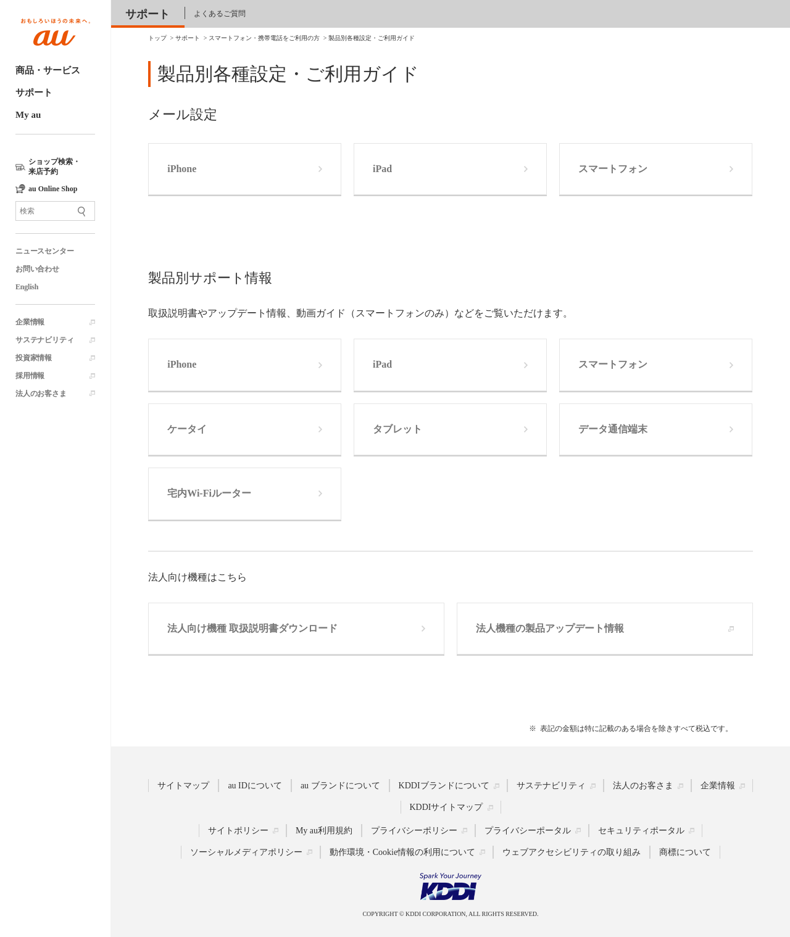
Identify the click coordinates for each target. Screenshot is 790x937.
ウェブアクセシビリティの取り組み (571, 852)
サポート (33, 92)
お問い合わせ (37, 269)
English (26, 287)
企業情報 (29, 322)
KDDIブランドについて (444, 785)
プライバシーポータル (527, 830)
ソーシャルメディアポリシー (246, 852)
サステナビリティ (44, 340)
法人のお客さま (41, 393)
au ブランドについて (340, 785)
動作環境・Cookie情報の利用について (402, 852)
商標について (685, 852)
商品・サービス (47, 70)
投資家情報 (33, 357)
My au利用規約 (324, 830)
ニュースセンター (44, 251)
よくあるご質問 (220, 13)
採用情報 (29, 375)
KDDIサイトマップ (446, 807)
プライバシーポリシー (414, 830)
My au (28, 115)
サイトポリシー (238, 830)
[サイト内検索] (55, 211)
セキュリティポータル (641, 830)
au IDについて (255, 785)
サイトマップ (183, 785)
